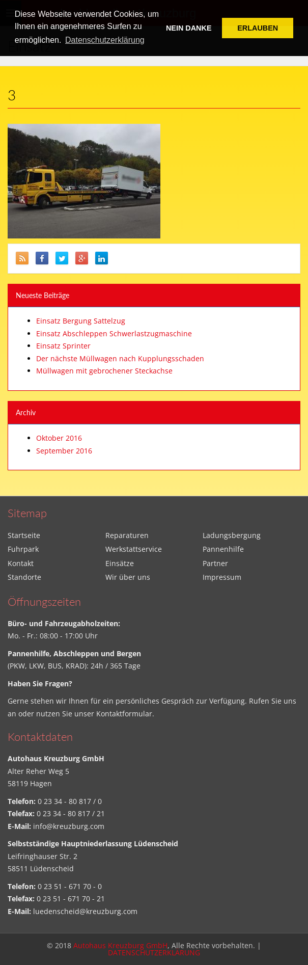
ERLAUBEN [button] (257, 28)
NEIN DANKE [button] (189, 28)
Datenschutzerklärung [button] (105, 40)
